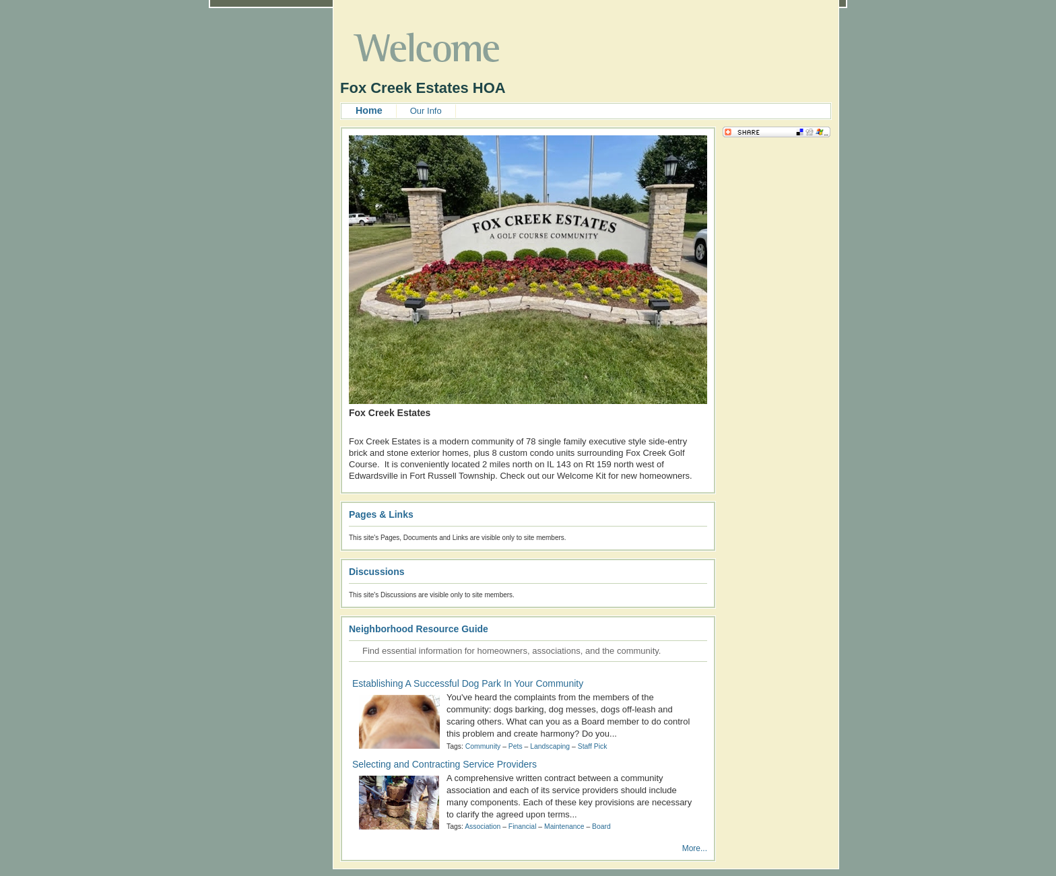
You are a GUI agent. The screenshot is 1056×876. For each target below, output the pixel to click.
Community (483, 746)
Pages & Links (381, 514)
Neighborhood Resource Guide (418, 629)
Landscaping (550, 746)
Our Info (426, 111)
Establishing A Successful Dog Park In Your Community (467, 683)
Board (601, 826)
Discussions (376, 571)
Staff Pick (592, 746)
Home (369, 110)
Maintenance (564, 826)
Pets (515, 746)
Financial (522, 826)
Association (482, 826)
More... (694, 848)
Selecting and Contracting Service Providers (444, 764)
